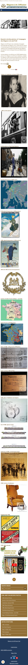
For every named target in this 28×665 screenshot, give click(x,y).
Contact (14, 656)
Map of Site (14, 653)
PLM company (5, 632)
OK (25, 588)
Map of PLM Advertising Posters (9, 615)
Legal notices (14, 647)
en (26, 10)
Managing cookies (14, 663)
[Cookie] (3, 662)
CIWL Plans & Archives (7, 605)
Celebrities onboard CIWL (8, 603)
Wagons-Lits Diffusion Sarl (14, 641)
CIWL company (5, 624)
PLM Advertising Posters (8, 610)
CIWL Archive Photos (7, 598)
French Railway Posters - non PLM (10, 612)
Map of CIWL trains (6, 629)
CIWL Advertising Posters (8, 608)
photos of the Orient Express (9, 600)
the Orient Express (6, 627)
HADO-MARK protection (6, 650)
